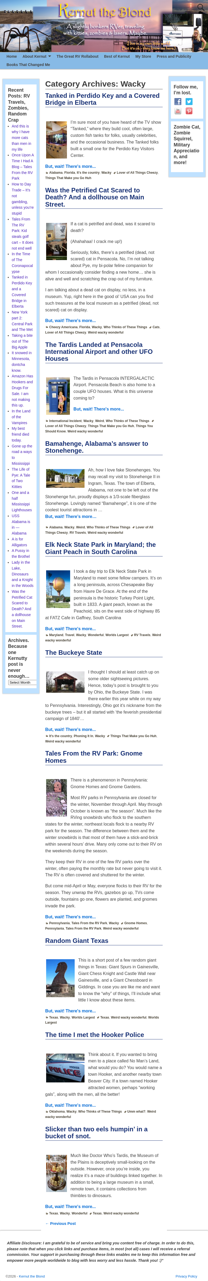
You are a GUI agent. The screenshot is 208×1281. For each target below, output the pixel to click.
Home (12, 56)
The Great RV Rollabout (77, 56)
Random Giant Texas (77, 940)
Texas (53, 1017)
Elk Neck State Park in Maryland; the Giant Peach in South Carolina (100, 548)
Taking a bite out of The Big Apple (22, 341)
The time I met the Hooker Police (94, 1034)
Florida (69, 173)
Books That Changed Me (28, 65)
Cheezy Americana (63, 327)
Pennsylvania (59, 923)
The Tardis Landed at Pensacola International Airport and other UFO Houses (99, 351)
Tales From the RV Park (89, 923)
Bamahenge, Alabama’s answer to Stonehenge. (96, 447)
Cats (156, 327)
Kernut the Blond (32, 1276)
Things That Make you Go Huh (68, 178)
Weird (99, 421)
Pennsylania (54, 928)
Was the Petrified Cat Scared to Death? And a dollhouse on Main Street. (94, 197)
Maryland (56, 635)
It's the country (88, 173)
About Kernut (34, 56)
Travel (69, 635)
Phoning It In (83, 736)
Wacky (106, 173)
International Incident (65, 421)
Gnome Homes (135, 923)
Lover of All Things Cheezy (137, 173)
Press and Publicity (174, 56)
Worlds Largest (117, 635)
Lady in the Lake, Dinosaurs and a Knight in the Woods (22, 574)
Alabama (56, 173)
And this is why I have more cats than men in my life (21, 138)
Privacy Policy (186, 1276)
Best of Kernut (117, 56)
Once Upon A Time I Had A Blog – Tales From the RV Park (23, 166)
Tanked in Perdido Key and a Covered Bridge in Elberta (102, 99)
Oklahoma (57, 1111)
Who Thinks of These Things (125, 327)
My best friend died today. (20, 434)
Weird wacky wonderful (105, 332)
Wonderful (96, 635)
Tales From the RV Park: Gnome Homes (94, 757)
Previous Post (60, 1223)
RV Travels (78, 533)
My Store (143, 56)
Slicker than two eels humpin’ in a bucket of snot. (96, 1132)
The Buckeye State (73, 652)
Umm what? (136, 1111)
